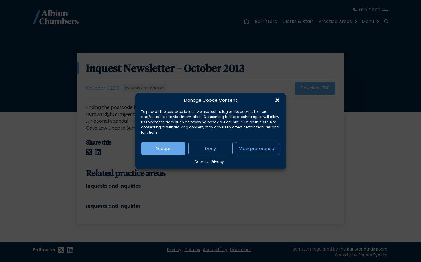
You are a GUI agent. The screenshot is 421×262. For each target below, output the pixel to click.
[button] (277, 100)
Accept (163, 148)
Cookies (201, 161)
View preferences (258, 148)
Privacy (217, 161)
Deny (210, 148)
